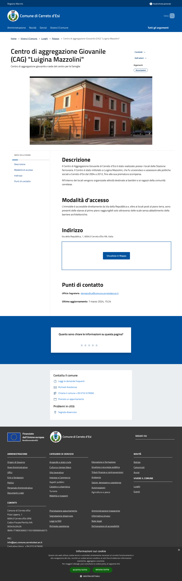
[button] (91, 576)
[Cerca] (171, 15)
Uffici (9, 472)
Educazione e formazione (104, 462)
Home (13, 38)
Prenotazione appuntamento (63, 510)
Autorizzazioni (98, 487)
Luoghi (44, 38)
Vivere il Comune (29, 38)
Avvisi (136, 472)
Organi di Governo (16, 462)
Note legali (97, 521)
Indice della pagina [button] (22, 155)
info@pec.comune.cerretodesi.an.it (24, 542)
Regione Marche (15, 3)
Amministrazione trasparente (106, 510)
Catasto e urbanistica (59, 486)
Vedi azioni (141, 58)
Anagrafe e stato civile (60, 462)
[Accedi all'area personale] (160, 3)
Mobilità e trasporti (58, 495)
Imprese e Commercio (59, 477)
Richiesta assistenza (59, 526)
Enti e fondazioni (15, 477)
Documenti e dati (15, 493)
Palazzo (55, 38)
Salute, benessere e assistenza (106, 482)
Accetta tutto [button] (80, 570)
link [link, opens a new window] (118, 564)
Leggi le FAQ (55, 521)
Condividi (140, 52)
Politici (10, 482)
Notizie (137, 462)
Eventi (137, 491)
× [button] (179, 550)
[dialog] (91, 564)
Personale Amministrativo (20, 487)
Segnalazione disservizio (61, 516)
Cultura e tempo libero (60, 467)
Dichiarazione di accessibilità (105, 526)
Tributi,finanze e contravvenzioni (107, 472)
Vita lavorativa (56, 472)
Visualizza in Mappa (116, 255)
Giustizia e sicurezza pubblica (106, 467)
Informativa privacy (101, 516)
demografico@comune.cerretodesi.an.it (100, 293)
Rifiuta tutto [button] (102, 569)
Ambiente (96, 477)
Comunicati (139, 467)
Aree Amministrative (17, 467)
